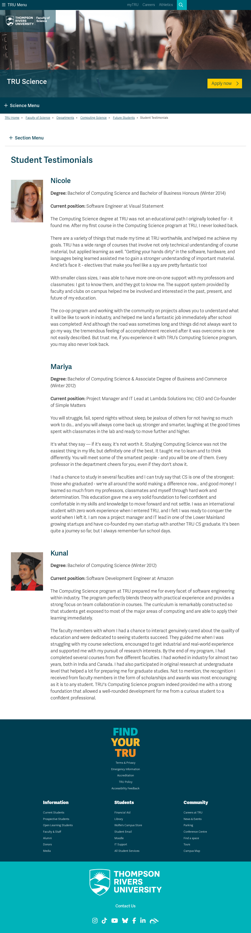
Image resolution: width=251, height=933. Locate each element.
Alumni (47, 838)
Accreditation (125, 775)
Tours (187, 844)
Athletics (166, 5)
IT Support (120, 844)
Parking (188, 825)
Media (47, 851)
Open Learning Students (58, 825)
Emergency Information (125, 769)
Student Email (123, 831)
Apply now (221, 83)
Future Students (124, 118)
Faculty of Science (38, 118)
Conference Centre (195, 831)
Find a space (191, 838)
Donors (47, 844)
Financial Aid (122, 812)
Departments (65, 118)
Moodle (119, 838)
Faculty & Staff (52, 831)
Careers (149, 5)
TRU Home (12, 118)
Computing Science (93, 118)
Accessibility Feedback (125, 788)
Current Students (53, 812)
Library (118, 819)
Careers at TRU (193, 812)
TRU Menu (14, 5)
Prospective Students (56, 819)
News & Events (192, 819)
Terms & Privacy (125, 762)
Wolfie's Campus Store (128, 825)
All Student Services (126, 851)
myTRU (133, 5)
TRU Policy (125, 782)
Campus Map (192, 851)
